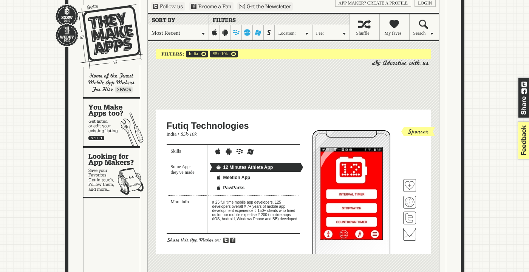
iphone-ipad (214, 32)
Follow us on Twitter (168, 6)
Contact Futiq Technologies (409, 234)
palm (247, 32)
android (225, 32)
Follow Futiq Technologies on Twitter (409, 218)
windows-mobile (258, 32)
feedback (522, 140)
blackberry (236, 32)
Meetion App (233, 177)
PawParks (230, 187)
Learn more (124, 90)
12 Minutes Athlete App (244, 167)
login (425, 3)
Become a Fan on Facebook (211, 6)
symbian (269, 32)
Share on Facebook (524, 91)
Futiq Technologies (208, 126)
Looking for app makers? (115, 172)
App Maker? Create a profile (373, 3)
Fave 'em (409, 185)
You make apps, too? (115, 122)
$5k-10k (219, 54)
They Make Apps (105, 36)
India (192, 54)
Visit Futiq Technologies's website (409, 202)
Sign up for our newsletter (265, 6)
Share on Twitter (524, 84)
